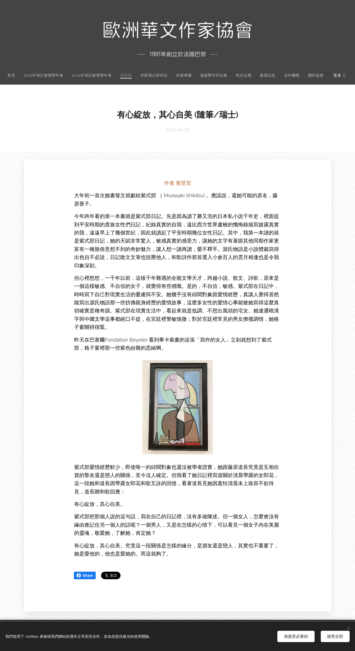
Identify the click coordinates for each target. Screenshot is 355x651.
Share (85, 575)
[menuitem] (22, 75)
